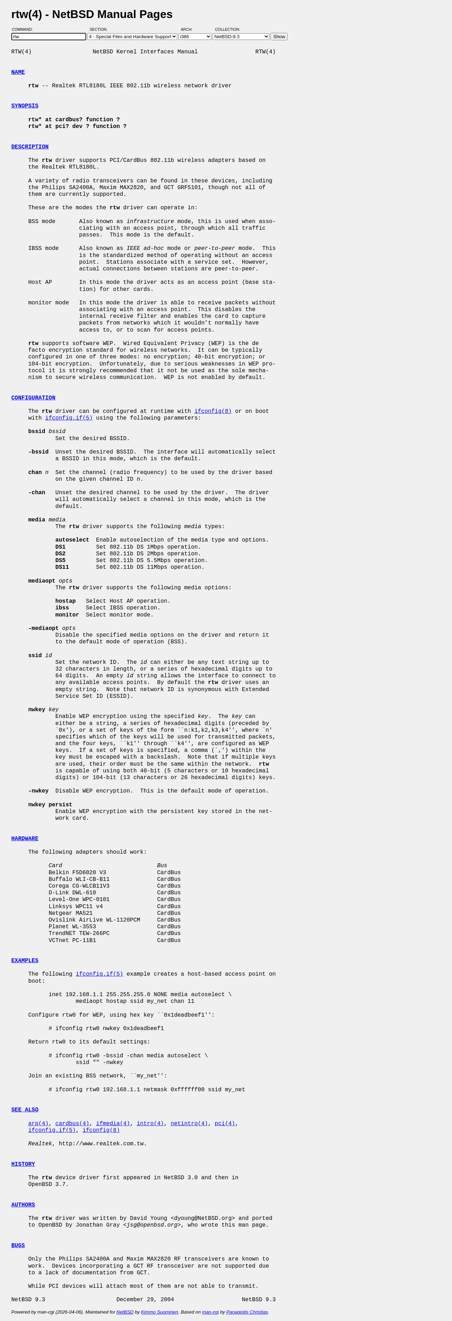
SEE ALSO (24, 1110)
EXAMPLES (24, 961)
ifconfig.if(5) (69, 418)
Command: (24, 29)
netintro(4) (189, 1124)
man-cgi (210, 1312)
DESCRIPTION (30, 147)
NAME (18, 72)
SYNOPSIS (24, 106)
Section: (100, 29)
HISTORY (23, 1164)
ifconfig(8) (213, 411)
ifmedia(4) (113, 1124)
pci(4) (225, 1124)
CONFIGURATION (33, 398)
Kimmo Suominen (159, 1312)
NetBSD (125, 1312)
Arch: (190, 29)
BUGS (18, 1246)
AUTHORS (23, 1205)
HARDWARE (24, 839)
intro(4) (150, 1124)
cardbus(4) (72, 1124)
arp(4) (38, 1124)
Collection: (227, 29)
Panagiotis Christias (247, 1312)
